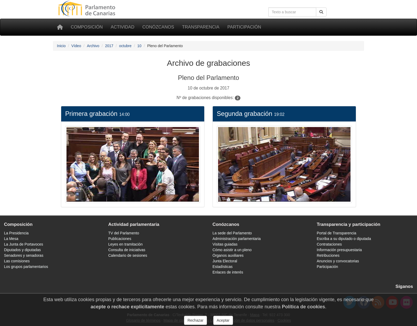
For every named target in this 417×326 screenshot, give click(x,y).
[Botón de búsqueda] (321, 12)
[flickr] (406, 302)
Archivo (93, 46)
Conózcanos (158, 27)
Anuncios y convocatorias (338, 261)
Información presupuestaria (339, 250)
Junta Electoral (224, 261)
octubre (125, 46)
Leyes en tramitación (125, 244)
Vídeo (76, 46)
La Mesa (11, 239)
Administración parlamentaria (236, 239)
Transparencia (200, 27)
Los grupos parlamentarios (26, 266)
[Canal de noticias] (378, 302)
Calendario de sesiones (127, 255)
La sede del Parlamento (232, 233)
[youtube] (392, 302)
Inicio (61, 46)
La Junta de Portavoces (23, 244)
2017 (109, 46)
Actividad (122, 27)
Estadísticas (222, 266)
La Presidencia (16, 233)
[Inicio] (60, 27)
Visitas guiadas (224, 244)
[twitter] (349, 302)
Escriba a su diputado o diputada (344, 239)
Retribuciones (328, 255)
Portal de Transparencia (336, 233)
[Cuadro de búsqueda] (292, 12)
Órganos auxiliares (228, 255)
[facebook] (363, 302)
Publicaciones (119, 239)
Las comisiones (17, 261)
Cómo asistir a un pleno (232, 250)
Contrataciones (329, 244)
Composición (87, 27)
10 (139, 46)
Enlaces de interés (227, 272)
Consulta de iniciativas (126, 250)
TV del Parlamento (123, 233)
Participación (244, 27)
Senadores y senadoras (23, 255)
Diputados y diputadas (22, 250)
